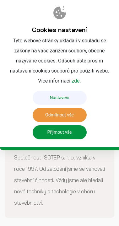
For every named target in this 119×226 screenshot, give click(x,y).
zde (75, 81)
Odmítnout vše (59, 114)
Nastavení (59, 97)
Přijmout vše (59, 132)
